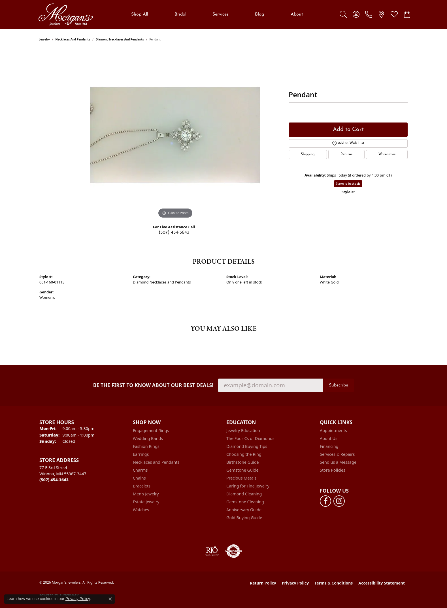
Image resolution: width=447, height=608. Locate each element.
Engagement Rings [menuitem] (151, 430)
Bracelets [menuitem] (141, 486)
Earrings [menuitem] (141, 454)
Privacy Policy (295, 583)
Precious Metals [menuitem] (241, 478)
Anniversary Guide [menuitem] (243, 509)
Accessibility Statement (381, 583)
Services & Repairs (337, 454)
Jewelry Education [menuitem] (243, 430)
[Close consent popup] (110, 599)
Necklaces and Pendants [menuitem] (156, 462)
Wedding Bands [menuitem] (148, 438)
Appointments (333, 430)
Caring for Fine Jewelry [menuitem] (247, 486)
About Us (328, 438)
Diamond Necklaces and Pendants (120, 39)
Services (220, 14)
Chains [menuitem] (139, 478)
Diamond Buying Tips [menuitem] (246, 446)
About (297, 14)
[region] (175, 135)
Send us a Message (338, 462)
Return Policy (263, 583)
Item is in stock (348, 183)
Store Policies (332, 470)
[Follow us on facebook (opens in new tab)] (325, 501)
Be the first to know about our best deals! (153, 385)
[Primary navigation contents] (217, 14)
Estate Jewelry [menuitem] (146, 501)
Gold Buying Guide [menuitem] (244, 517)
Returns (346, 154)
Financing (329, 446)
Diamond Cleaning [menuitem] (244, 494)
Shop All (139, 14)
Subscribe (338, 385)
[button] (343, 14)
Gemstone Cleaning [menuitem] (245, 501)
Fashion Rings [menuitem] (146, 446)
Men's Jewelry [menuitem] (146, 494)
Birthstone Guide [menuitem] (242, 462)
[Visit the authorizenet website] (233, 551)
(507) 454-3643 (174, 232)
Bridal (180, 14)
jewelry (44, 39)
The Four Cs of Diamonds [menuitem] (250, 438)
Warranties (386, 154)
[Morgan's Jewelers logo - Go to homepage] (65, 14)
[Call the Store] (54, 479)
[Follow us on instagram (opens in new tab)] (339, 501)
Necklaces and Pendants (73, 39)
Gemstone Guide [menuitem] (242, 470)
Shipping (307, 154)
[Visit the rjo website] (212, 551)
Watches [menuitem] (141, 509)
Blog (259, 14)
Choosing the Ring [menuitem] (243, 454)
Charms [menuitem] (140, 470)
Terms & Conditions (333, 583)
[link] (368, 14)
